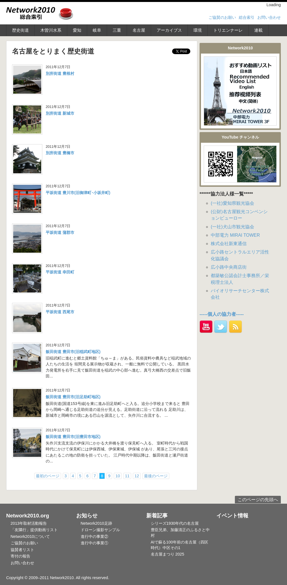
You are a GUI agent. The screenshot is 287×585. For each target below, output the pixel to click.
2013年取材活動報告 (29, 523)
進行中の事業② (94, 536)
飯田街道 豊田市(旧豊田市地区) (73, 436)
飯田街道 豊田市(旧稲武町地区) (73, 351)
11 (127, 476)
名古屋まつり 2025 (167, 554)
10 (117, 476)
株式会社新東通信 (229, 243)
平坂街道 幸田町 (60, 272)
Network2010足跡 (96, 523)
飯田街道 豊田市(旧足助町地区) (73, 397)
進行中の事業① (94, 543)
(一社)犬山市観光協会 (232, 226)
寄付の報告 (20, 556)
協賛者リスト (22, 549)
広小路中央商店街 (229, 267)
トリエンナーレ (228, 30)
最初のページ (47, 476)
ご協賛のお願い (222, 17)
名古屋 (139, 30)
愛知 (77, 30)
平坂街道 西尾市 (60, 312)
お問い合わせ (269, 17)
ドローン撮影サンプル (100, 530)
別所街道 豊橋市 (60, 153)
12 (137, 476)
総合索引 (246, 17)
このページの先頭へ (258, 499)
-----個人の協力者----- (222, 314)
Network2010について (30, 536)
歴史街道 (20, 30)
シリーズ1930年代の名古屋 (175, 523)
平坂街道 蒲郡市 (60, 232)
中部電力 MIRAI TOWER (235, 235)
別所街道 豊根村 (60, 73)
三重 (117, 30)
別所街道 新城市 (60, 113)
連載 (258, 30)
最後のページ (156, 476)
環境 (197, 30)
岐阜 (97, 30)
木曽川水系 (50, 30)
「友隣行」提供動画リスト (34, 530)
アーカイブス (169, 30)
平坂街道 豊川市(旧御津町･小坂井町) (78, 192)
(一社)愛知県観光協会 (232, 203)
